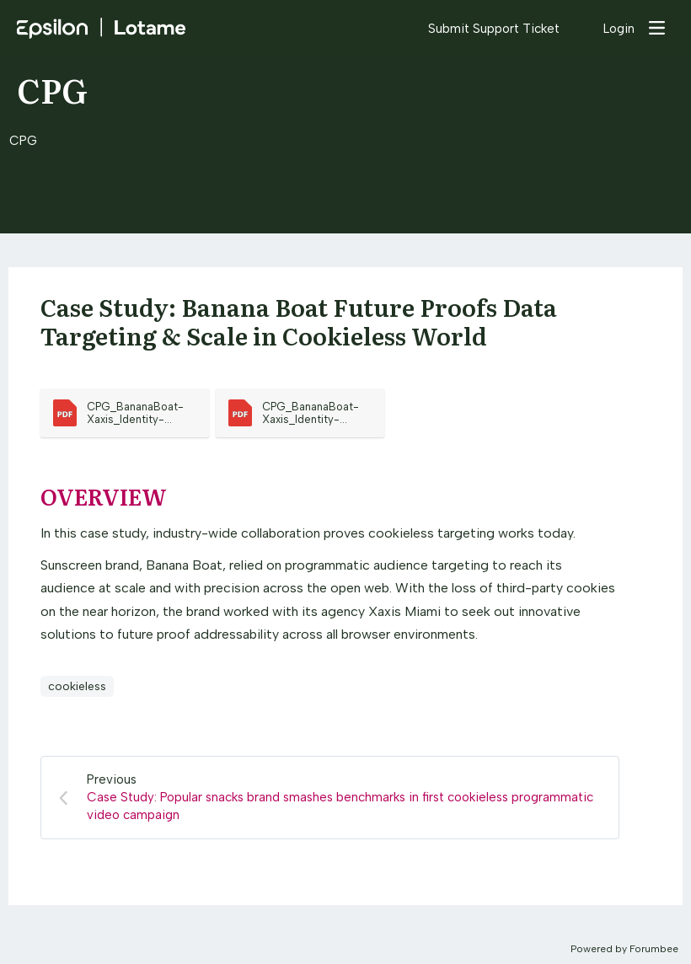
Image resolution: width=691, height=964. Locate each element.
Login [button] (619, 28)
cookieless (77, 686)
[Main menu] (656, 28)
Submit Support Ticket (494, 28)
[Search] (581, 28)
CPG (52, 89)
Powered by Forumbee (624, 949)
